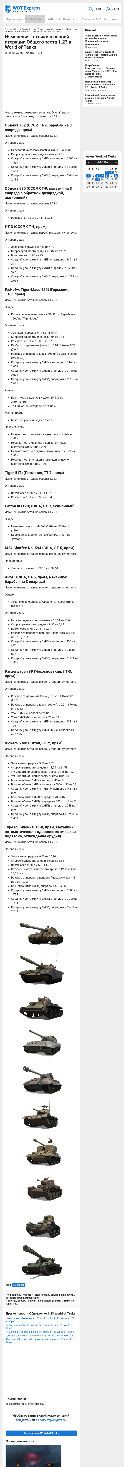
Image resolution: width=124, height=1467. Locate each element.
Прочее (67, 19)
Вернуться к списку (41, 1369)
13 (97, 179)
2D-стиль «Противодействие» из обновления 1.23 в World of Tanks (40, 1118)
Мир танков (13, 19)
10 (116, 176)
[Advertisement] (41, 82)
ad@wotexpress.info (43, 1437)
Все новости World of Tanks (41, 1210)
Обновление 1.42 (90, 19)
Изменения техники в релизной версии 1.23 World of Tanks (40, 1109)
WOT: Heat (54, 19)
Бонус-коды (111, 19)
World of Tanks (33, 19)
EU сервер (19, 1062)
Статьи (66, 1437)
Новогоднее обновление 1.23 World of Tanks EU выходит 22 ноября (40, 1097)
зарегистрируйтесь (51, 1198)
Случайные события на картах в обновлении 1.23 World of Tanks (39, 1104)
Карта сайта (13, 1460)
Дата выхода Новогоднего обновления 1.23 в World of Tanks (41, 1112)
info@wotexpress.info (31, 1433)
